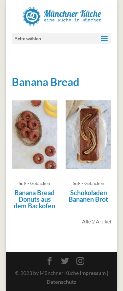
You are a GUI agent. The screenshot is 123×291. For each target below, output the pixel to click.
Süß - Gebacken (34, 183)
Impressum (93, 273)
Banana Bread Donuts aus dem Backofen (34, 199)
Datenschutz (61, 282)
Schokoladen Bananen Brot (88, 196)
